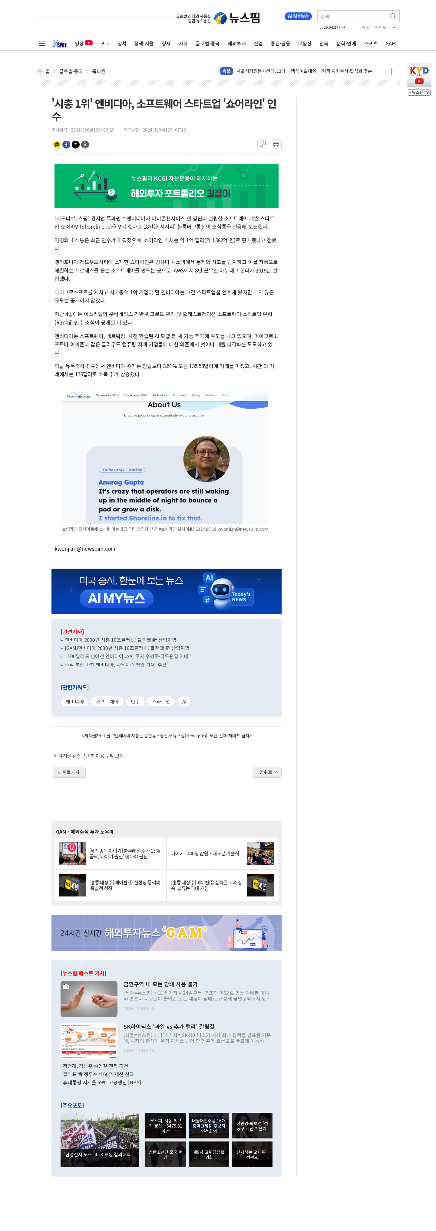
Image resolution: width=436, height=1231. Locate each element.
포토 (105, 43)
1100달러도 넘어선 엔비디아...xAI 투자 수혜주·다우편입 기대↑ (129, 656)
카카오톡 (57, 145)
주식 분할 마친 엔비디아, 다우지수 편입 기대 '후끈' (116, 664)
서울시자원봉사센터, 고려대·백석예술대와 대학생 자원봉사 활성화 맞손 (304, 71)
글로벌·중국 (208, 43)
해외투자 (237, 43)
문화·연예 (346, 43)
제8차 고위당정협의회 (208, 1154)
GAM (390, 43)
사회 (183, 43)
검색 (394, 16)
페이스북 (66, 145)
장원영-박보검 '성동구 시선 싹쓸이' (252, 1125)
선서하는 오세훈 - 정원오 (252, 1154)
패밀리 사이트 (374, 27)
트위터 (76, 145)
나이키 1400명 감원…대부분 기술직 (205, 853)
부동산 (305, 43)
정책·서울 (144, 43)
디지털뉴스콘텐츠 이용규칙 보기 (91, 755)
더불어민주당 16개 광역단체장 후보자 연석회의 (209, 1125)
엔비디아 (75, 701)
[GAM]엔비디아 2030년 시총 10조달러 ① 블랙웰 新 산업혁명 (127, 648)
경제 (166, 43)
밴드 (85, 145)
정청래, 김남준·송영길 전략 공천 (95, 1066)
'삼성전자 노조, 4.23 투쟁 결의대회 (97, 1154)
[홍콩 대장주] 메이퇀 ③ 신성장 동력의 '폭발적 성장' (124, 885)
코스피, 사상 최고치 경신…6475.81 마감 (165, 1125)
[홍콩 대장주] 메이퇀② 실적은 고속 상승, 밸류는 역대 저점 (206, 885)
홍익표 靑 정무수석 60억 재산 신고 (98, 1074)
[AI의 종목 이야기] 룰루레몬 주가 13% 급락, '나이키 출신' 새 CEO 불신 (124, 853)
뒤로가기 (70, 771)
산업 (258, 43)
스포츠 (371, 43)
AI (184, 701)
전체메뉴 (42, 43)
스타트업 (161, 701)
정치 (122, 43)
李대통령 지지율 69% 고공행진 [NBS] (102, 1082)
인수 (135, 701)
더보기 (392, 71)
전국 (324, 43)
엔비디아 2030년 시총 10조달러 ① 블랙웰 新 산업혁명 (121, 639)
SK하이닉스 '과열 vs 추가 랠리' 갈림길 (169, 1026)
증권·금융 (280, 43)
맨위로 (265, 771)
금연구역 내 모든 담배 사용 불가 (161, 984)
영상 (84, 43)
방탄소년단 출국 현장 (166, 1154)
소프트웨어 (107, 701)
